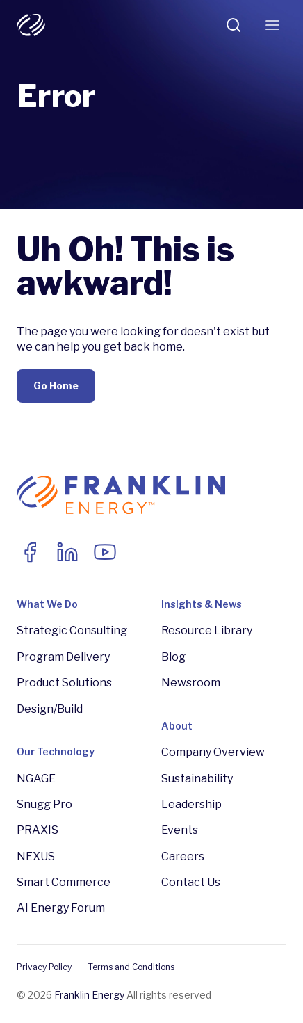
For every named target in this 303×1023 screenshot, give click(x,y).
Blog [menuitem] (173, 656)
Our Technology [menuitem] (56, 751)
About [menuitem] (177, 726)
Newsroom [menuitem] (190, 682)
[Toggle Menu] (272, 25)
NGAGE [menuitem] (36, 778)
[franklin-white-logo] (31, 25)
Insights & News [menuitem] (201, 604)
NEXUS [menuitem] (36, 856)
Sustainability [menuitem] (197, 778)
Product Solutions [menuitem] (64, 682)
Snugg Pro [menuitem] (44, 804)
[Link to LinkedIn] (67, 552)
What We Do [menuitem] (47, 604)
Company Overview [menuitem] (213, 752)
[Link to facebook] (30, 552)
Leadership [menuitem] (191, 804)
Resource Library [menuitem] (206, 630)
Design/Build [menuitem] (50, 709)
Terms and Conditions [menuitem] (131, 967)
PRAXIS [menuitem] (37, 830)
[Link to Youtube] (105, 552)
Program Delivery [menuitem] (63, 656)
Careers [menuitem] (182, 856)
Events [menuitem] (179, 830)
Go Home (56, 386)
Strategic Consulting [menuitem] (72, 630)
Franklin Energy (89, 995)
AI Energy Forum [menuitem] (61, 908)
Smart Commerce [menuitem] (63, 882)
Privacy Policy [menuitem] (44, 967)
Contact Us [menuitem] (190, 882)
